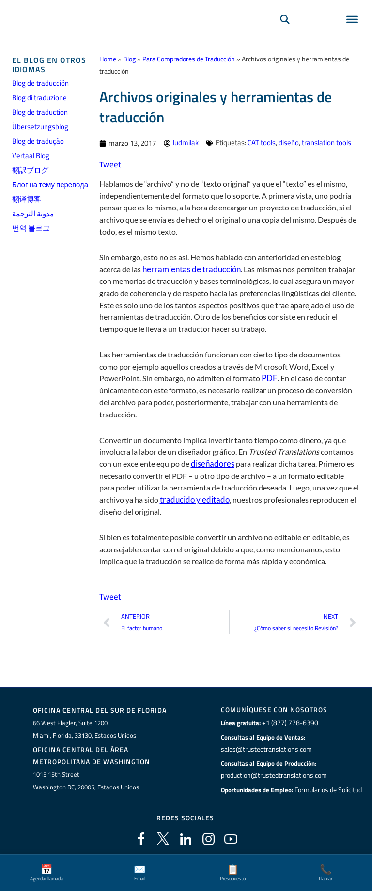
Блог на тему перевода (50, 184)
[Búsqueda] (285, 32)
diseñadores (211, 463)
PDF (269, 378)
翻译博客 (26, 199)
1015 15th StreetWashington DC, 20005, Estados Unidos (86, 780)
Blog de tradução (38, 141)
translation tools (326, 142)
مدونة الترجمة (33, 213)
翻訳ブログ (30, 170)
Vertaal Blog (30, 155)
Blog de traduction (40, 112)
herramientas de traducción (188, 268)
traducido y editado (192, 499)
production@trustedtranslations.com (273, 775)
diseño (289, 142)
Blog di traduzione (39, 97)
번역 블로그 (31, 228)
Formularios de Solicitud (328, 789)
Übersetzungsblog (40, 126)
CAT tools (262, 142)
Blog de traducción (40, 83)
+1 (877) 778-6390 (287, 723)
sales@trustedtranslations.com (265, 749)
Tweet (109, 164)
